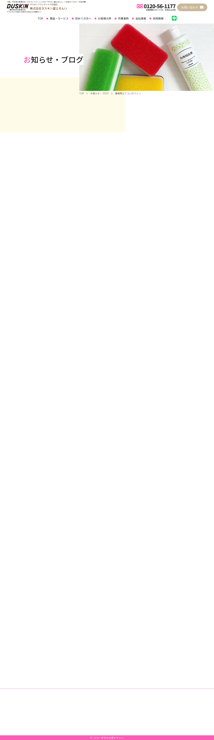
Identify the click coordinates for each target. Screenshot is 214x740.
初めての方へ (83, 18)
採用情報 (158, 18)
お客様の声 (104, 18)
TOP (40, 18)
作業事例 (123, 18)
